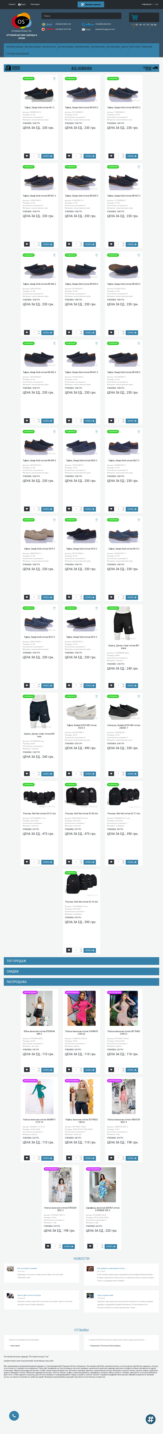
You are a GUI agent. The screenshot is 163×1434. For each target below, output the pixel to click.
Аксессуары (135, 47)
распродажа (17, 982)
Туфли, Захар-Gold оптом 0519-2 (81, 548)
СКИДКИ (13, 971)
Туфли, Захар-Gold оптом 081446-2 (39, 284)
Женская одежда (33, 47)
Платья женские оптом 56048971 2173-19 (39, 1121)
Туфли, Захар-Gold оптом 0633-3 (81, 460)
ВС (155, 25)
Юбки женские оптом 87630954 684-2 (39, 1032)
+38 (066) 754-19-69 (63, 29)
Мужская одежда (15, 47)
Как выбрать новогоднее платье (111, 1268)
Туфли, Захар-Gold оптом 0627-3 (123, 460)
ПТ (148, 25)
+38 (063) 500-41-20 (63, 24)
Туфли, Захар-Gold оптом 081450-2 (123, 372)
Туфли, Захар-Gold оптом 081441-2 (81, 372)
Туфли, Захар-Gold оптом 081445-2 (81, 284)
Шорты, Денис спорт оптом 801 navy (39, 735)
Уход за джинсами (105, 1295)
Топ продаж (16, 961)
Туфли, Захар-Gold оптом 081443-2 (123, 284)
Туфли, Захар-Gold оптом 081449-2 (39, 460)
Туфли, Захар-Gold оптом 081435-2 (81, 107)
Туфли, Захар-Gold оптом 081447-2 (123, 195)
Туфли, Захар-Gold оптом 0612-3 (39, 637)
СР (140, 25)
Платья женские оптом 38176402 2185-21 (123, 1032)
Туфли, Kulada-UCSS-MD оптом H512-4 (81, 726)
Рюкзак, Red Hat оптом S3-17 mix (123, 813)
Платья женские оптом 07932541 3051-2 (60, 1209)
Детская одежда (66, 47)
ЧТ (144, 25)
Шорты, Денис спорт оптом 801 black (123, 647)
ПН (133, 25)
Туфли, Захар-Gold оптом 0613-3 (123, 548)
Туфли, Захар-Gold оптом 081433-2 (123, 107)
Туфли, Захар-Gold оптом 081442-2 (39, 372)
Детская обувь (113, 47)
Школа (125, 47)
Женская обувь (98, 47)
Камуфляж (147, 47)
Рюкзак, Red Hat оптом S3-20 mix (81, 813)
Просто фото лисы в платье (29, 1295)
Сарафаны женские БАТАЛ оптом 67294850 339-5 (102, 1209)
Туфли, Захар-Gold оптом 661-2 (39, 107)
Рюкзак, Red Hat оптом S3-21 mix (39, 813)
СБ (152, 25)
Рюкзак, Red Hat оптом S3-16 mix (81, 901)
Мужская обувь (82, 47)
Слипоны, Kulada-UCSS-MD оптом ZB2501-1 (123, 726)
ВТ (137, 25)
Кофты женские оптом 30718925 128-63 (82, 1121)
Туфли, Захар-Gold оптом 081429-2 (81, 195)
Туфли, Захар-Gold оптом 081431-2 (39, 195)
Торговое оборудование (18, 54)
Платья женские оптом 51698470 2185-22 (81, 1032)
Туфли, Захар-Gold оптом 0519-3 (39, 548)
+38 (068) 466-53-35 (103, 24)
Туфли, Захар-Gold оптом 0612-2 (81, 637)
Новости (81, 1259)
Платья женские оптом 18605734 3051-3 (123, 1121)
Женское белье (49, 47)
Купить (47, 156)
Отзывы (81, 1330)
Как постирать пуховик (27, 1268)
